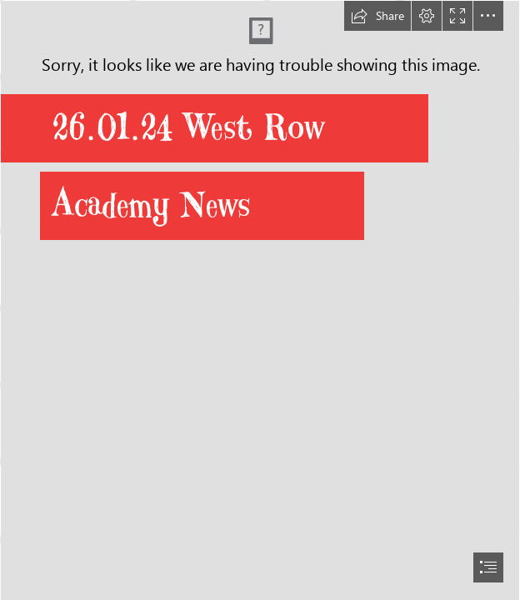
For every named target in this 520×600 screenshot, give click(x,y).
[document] (260, 300)
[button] (377, 16)
